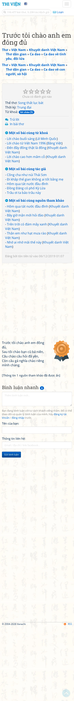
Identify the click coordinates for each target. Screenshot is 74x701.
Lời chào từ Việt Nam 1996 (26, 217)
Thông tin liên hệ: (13, 512)
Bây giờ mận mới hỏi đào (25, 289)
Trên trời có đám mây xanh (27, 298)
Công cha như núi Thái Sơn (27, 248)
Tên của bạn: (10, 497)
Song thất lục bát (30, 176)
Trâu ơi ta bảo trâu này (24, 266)
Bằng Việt (55, 217)
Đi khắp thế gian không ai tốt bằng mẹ (35, 253)
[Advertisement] (37, 59)
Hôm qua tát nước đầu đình (27, 257)
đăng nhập (18, 491)
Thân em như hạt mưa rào (26, 307)
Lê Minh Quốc (47, 212)
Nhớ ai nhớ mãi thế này (24, 316)
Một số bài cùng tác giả (25, 242)
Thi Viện (11, 4)
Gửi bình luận (11, 528)
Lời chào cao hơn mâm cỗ (26, 230)
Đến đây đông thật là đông (26, 221)
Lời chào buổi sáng (21, 212)
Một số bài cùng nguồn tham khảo (34, 274)
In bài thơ (17, 197)
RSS (68, 697)
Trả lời (14, 193)
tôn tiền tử (25, 330)
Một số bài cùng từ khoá (26, 206)
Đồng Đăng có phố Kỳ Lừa (26, 262)
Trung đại (24, 181)
